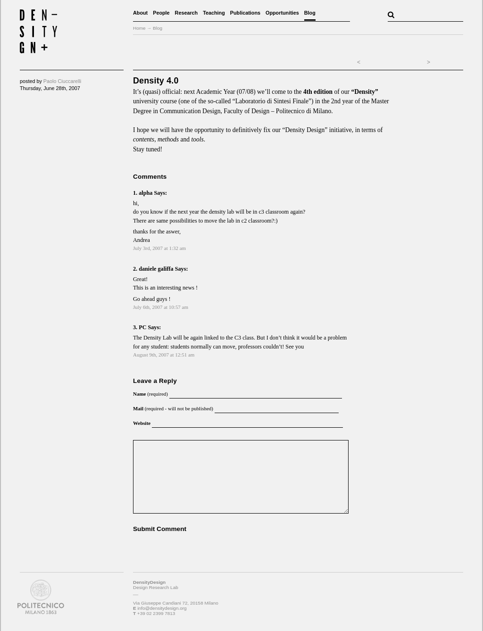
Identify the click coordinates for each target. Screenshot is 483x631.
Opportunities (282, 13)
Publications (245, 13)
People (161, 13)
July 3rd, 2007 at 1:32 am (159, 248)
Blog (310, 13)
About (140, 13)
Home (139, 28)
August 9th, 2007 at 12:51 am (163, 354)
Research (186, 13)
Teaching (214, 13)
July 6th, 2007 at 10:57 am (160, 307)
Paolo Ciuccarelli (62, 81)
